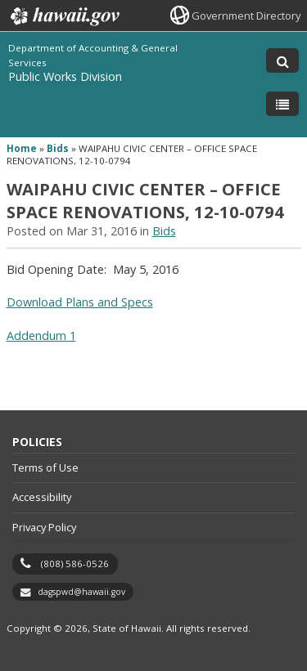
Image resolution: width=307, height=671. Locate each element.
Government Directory (246, 15)
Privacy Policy (44, 527)
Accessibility (41, 497)
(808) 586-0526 (75, 563)
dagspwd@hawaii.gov (81, 591)
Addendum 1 (41, 335)
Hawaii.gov (63, 16)
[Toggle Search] (282, 60)
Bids (58, 148)
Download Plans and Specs (80, 302)
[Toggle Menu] (282, 104)
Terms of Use (45, 467)
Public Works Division (65, 76)
